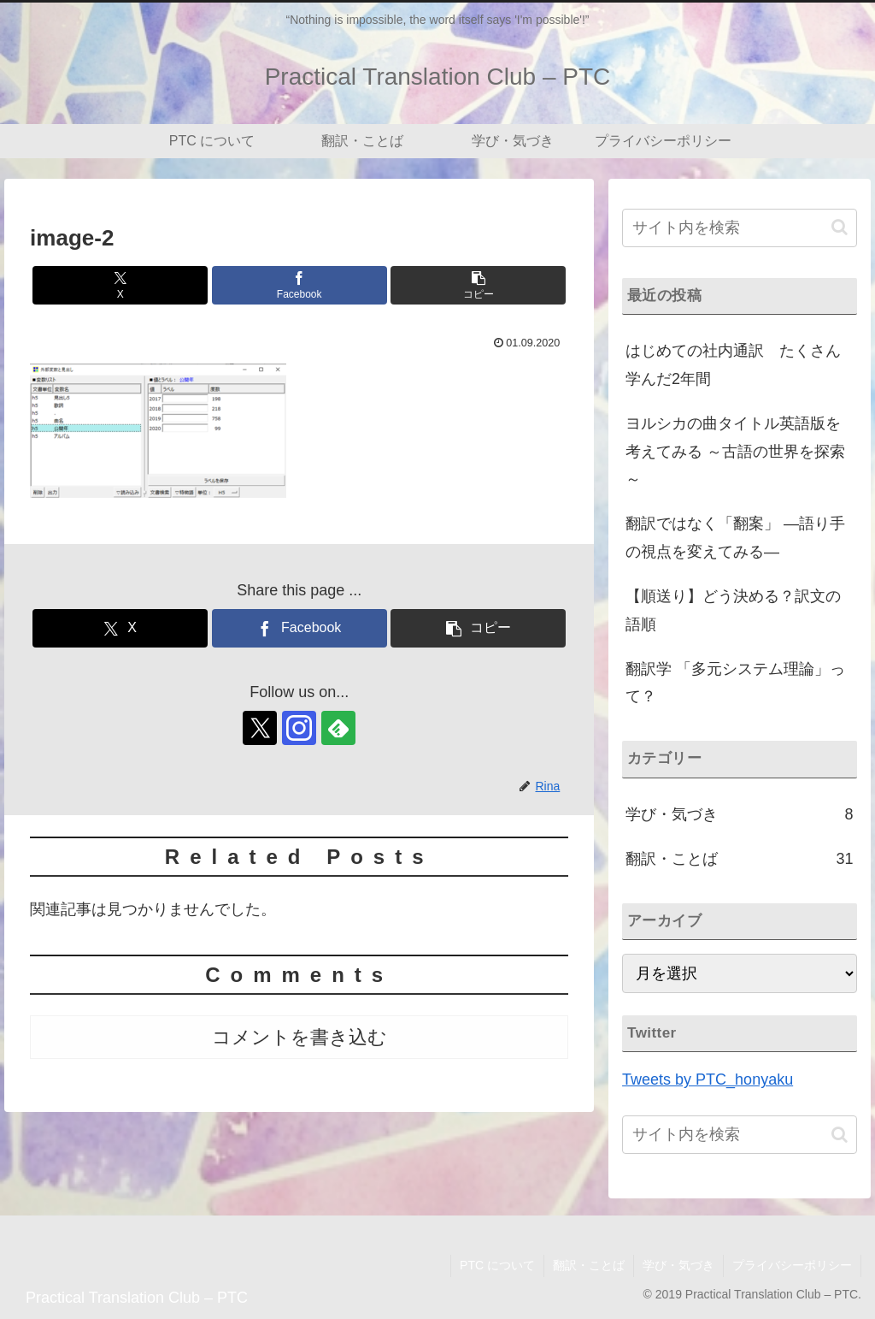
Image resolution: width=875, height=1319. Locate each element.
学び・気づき (678, 1265)
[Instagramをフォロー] (299, 728)
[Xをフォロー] (260, 728)
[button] (478, 285)
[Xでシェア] (120, 285)
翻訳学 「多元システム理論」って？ (735, 682)
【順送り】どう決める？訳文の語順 (733, 610)
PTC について (497, 1265)
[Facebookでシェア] (299, 285)
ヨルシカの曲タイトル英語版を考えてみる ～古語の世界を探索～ (735, 451)
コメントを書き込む (299, 1037)
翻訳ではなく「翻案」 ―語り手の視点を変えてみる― (735, 537)
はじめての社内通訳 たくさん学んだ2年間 (733, 364)
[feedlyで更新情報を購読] (338, 728)
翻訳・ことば (589, 1265)
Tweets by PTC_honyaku (707, 1079)
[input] (739, 228)
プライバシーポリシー (792, 1265)
